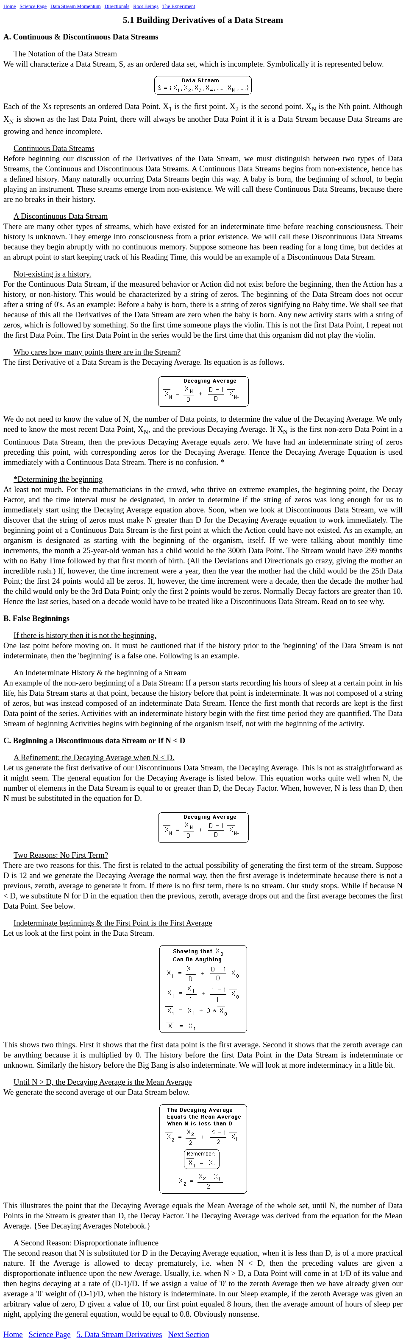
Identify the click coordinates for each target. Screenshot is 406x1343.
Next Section (188, 1334)
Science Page (33, 6)
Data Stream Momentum (75, 6)
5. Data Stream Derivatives (119, 1334)
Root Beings (146, 6)
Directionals (117, 6)
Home (9, 6)
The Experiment (178, 6)
